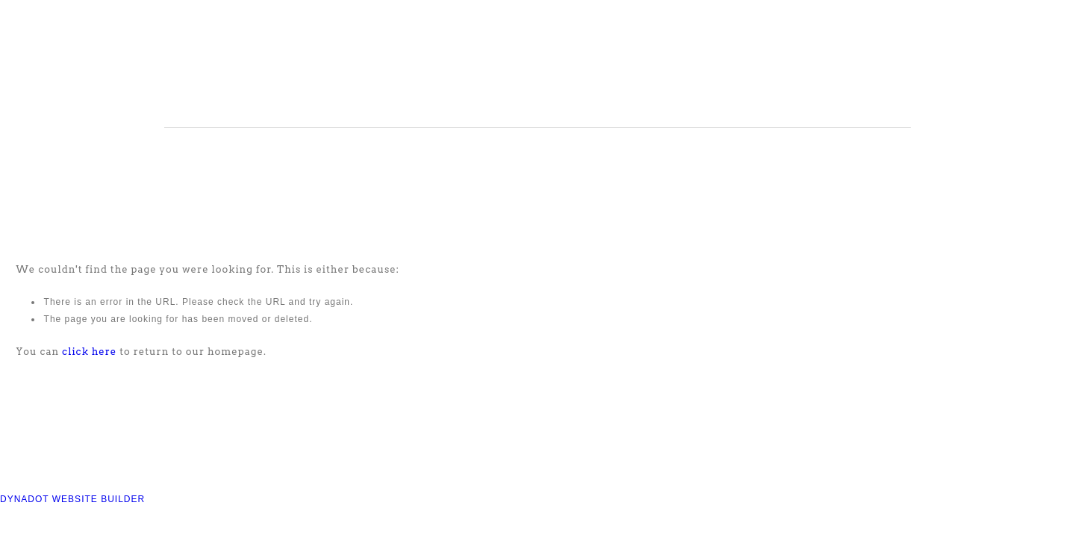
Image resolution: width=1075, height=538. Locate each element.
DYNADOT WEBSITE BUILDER (72, 499)
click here (89, 351)
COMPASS (365, 67)
